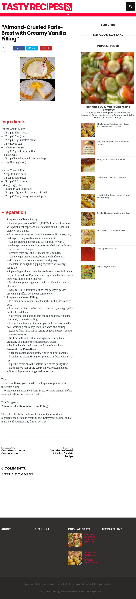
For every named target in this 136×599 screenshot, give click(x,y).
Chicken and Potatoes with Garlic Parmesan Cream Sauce (113, 125)
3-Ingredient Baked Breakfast (111, 159)
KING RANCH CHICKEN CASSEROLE (112, 230)
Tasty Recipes (36, 7)
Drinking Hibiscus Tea (107, 248)
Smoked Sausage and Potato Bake (113, 213)
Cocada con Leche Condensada (15, 451)
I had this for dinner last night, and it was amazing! (114, 196)
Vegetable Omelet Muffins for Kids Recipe (58, 452)
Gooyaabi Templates (103, 584)
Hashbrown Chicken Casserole (111, 177)
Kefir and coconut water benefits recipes (113, 143)
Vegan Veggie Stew (106, 266)
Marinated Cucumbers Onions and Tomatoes (108, 108)
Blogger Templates (57, 584)
